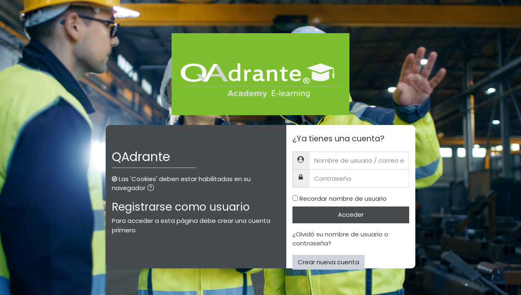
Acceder (351, 214)
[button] (152, 189)
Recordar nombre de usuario (343, 198)
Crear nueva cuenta (328, 262)
